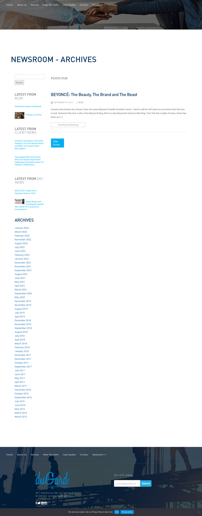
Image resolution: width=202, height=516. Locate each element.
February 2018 (22, 347)
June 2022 (20, 251)
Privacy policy (127, 512)
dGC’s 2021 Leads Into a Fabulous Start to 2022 (26, 191)
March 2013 (21, 416)
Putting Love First (34, 114)
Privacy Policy (73, 496)
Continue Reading (68, 124)
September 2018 (23, 328)
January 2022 (22, 258)
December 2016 (23, 389)
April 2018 (20, 339)
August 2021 (21, 274)
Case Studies (69, 5)
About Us (21, 5)
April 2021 (20, 285)
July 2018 (20, 335)
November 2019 (23, 305)
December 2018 (23, 320)
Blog (81, 102)
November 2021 (23, 266)
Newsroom (97, 5)
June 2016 (20, 405)
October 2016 (21, 393)
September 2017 (23, 366)
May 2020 (20, 297)
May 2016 (20, 409)
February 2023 (22, 235)
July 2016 (20, 401)
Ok (117, 512)
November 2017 (23, 359)
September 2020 (23, 293)
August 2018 (21, 332)
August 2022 (21, 243)
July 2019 (20, 312)
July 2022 (20, 247)
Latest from (25, 96)
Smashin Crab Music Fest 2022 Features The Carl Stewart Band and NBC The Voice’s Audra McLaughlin (29, 145)
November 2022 (23, 239)
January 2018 (22, 351)
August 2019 (21, 308)
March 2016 (21, 412)
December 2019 (23, 301)
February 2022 (22, 255)
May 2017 (20, 378)
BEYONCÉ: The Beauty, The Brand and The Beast (94, 94)
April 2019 (20, 316)
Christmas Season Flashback (28, 106)
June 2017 (20, 374)
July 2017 (20, 370)
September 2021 (23, 270)
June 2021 (20, 278)
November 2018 (23, 324)
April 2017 (20, 382)
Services (35, 5)
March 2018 (21, 343)
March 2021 (21, 289)
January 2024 (22, 228)
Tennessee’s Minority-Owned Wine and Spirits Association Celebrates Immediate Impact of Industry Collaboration (29, 161)
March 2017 (21, 386)
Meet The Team (50, 5)
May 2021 (20, 282)
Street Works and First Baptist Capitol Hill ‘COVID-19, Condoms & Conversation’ (29, 205)
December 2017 (23, 355)
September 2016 (23, 397)
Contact (84, 5)
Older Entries (56, 143)
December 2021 (23, 262)
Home (9, 5)
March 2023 (21, 231)
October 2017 (21, 362)
